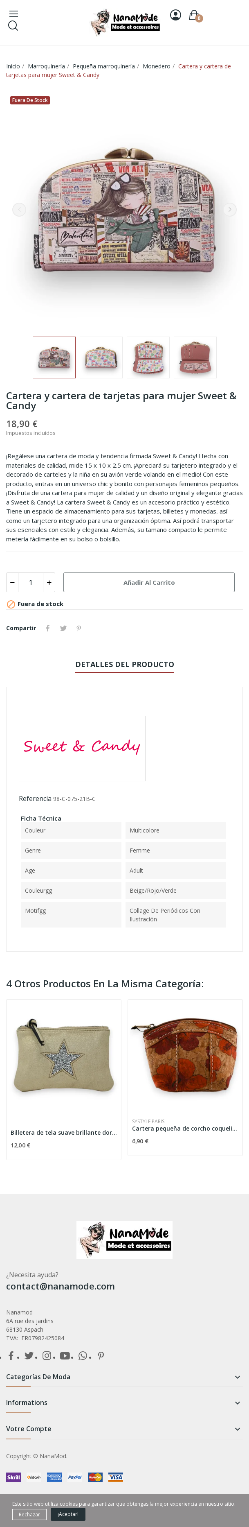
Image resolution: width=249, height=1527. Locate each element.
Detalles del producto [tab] (124, 664)
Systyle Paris (148, 1121)
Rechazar (29, 1514)
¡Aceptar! (68, 1514)
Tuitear (63, 628)
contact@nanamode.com (60, 1285)
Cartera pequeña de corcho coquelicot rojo (185, 1128)
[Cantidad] (30, 582)
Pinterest (79, 628)
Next (230, 210)
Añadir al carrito (149, 582)
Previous (19, 210)
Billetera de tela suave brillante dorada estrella (64, 1132)
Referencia (35, 798)
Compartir (48, 628)
